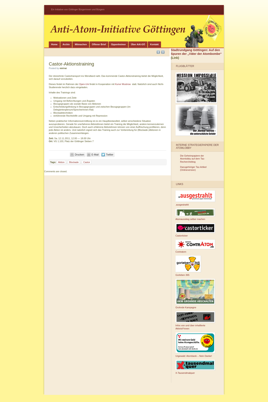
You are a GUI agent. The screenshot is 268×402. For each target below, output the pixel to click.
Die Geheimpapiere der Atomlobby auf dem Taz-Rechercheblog (192, 158)
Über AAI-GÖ (138, 44)
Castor (86, 162)
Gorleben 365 (188, 266)
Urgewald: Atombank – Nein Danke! (195, 344)
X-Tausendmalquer (195, 367)
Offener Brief (99, 44)
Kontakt (154, 44)
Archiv (66, 44)
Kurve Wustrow (123, 84)
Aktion (61, 162)
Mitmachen (81, 44)
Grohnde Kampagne (195, 294)
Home (54, 44)
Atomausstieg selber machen (195, 214)
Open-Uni (84, 84)
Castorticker (195, 230)
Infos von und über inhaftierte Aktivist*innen (195, 320)
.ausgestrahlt (195, 198)
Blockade (74, 162)
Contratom (195, 246)
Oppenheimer (118, 44)
